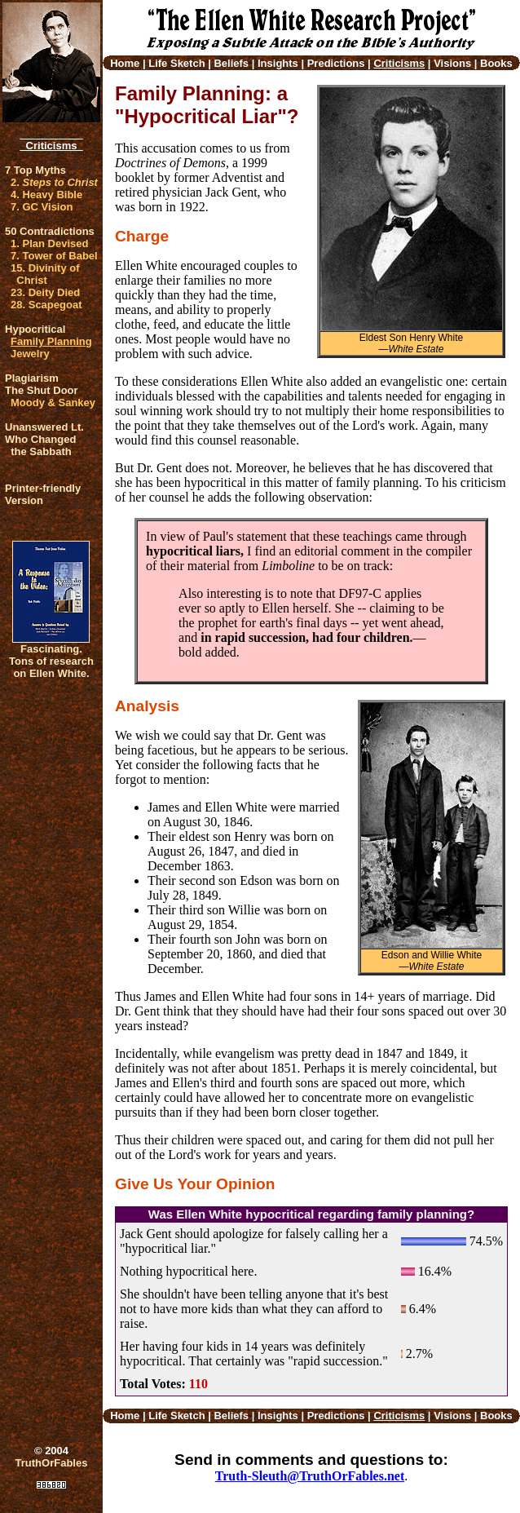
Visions (452, 63)
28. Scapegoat (46, 305)
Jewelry (30, 353)
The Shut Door (41, 390)
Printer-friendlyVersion (43, 494)
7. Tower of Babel (54, 256)
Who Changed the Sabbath (40, 445)
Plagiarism (32, 378)
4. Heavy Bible (46, 194)
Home (124, 63)
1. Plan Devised (49, 243)
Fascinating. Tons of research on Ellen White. (51, 661)
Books (496, 63)
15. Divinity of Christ (45, 274)
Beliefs (231, 63)
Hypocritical (35, 329)
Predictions (336, 63)
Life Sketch (176, 63)
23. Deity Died (45, 292)
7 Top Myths (35, 170)
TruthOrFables (51, 1463)
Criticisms (51, 145)
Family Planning (51, 341)
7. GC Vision (42, 207)
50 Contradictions (50, 231)
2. (54, 182)
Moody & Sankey (53, 402)
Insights (278, 63)
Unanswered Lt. (44, 427)
